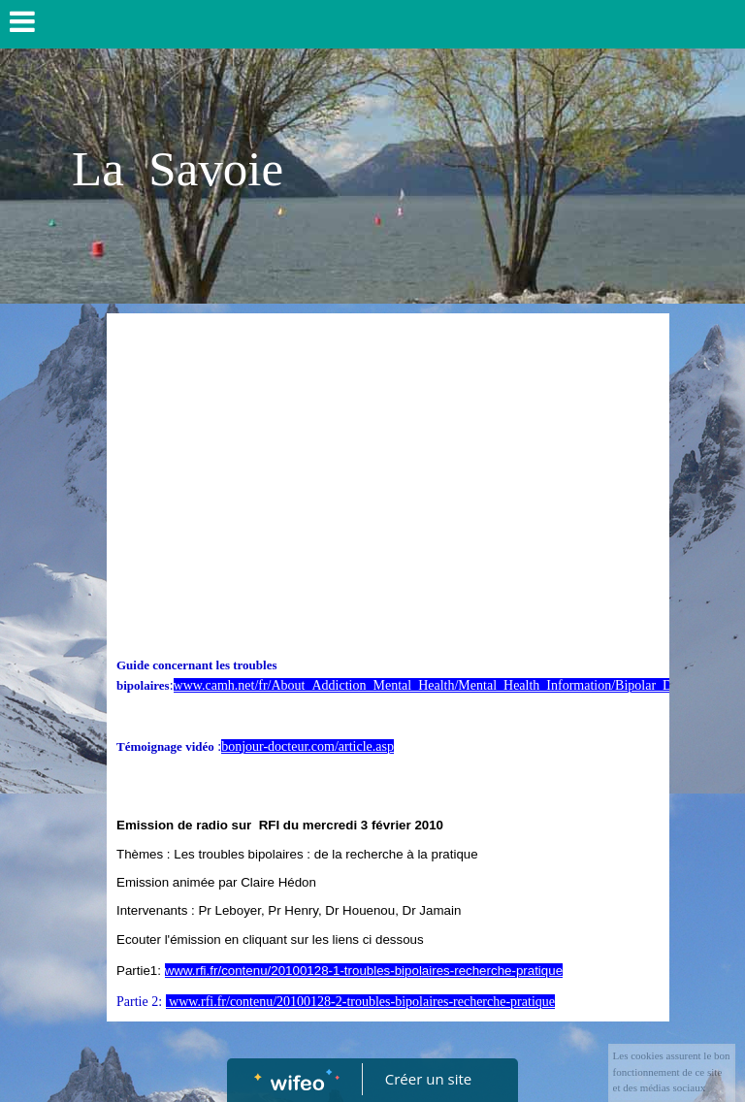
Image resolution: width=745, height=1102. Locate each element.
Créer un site (428, 1078)
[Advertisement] (388, 468)
